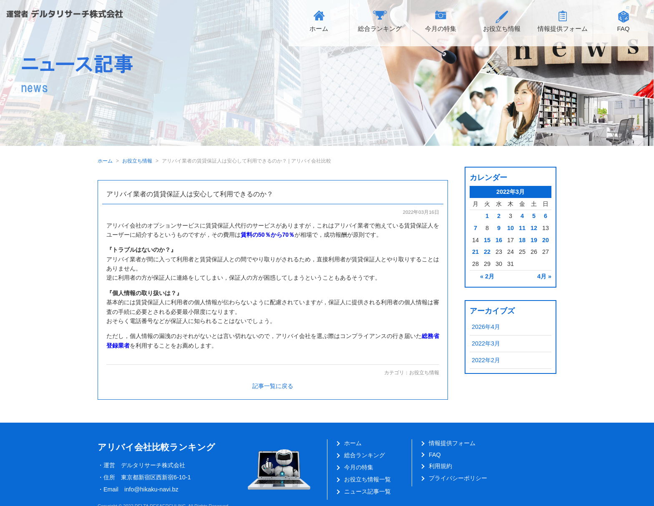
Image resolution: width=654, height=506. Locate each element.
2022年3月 (486, 343)
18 (522, 240)
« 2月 (487, 276)
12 (534, 228)
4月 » (544, 276)
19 (534, 240)
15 (487, 240)
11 (522, 228)
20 (545, 240)
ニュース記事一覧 (367, 491)
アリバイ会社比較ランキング (156, 447)
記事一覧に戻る (272, 386)
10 (510, 228)
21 (475, 251)
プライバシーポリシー (458, 478)
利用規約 (440, 466)
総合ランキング (380, 28)
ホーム (318, 28)
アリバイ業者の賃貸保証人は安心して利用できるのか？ (189, 194)
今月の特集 (440, 28)
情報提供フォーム (563, 28)
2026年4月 (486, 326)
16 (499, 240)
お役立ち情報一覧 (367, 479)
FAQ (623, 28)
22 (487, 251)
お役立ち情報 (502, 28)
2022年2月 (486, 360)
